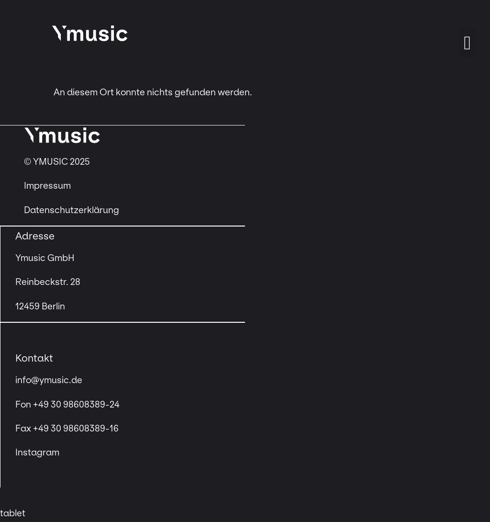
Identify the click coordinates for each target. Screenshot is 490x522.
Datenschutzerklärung (71, 210)
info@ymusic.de (48, 380)
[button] (467, 43)
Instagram (37, 452)
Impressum (48, 186)
